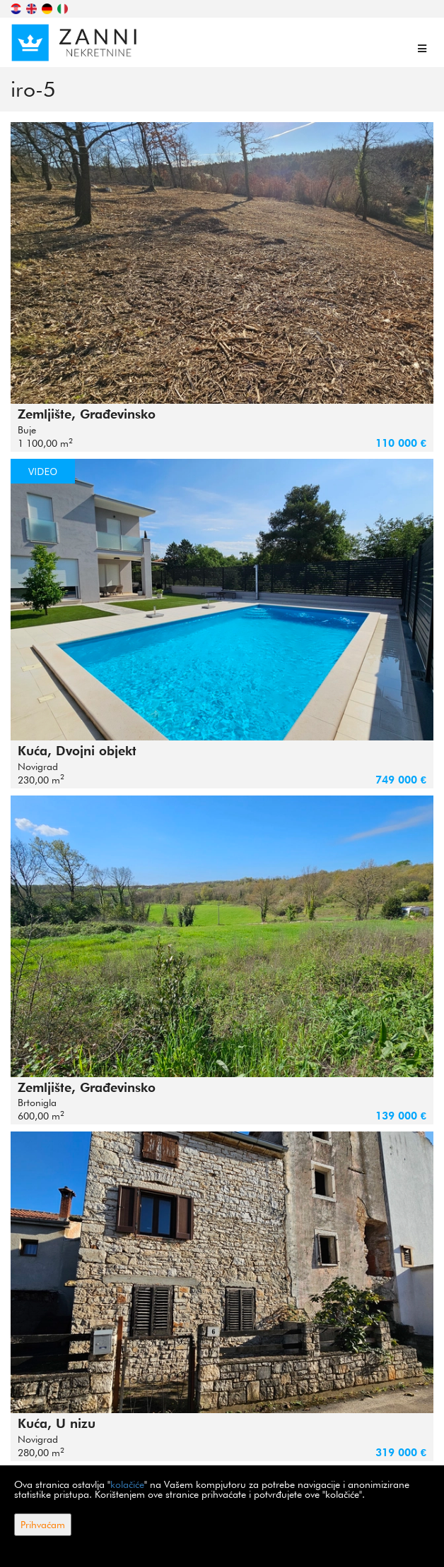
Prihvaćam (43, 1524)
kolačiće (127, 1484)
